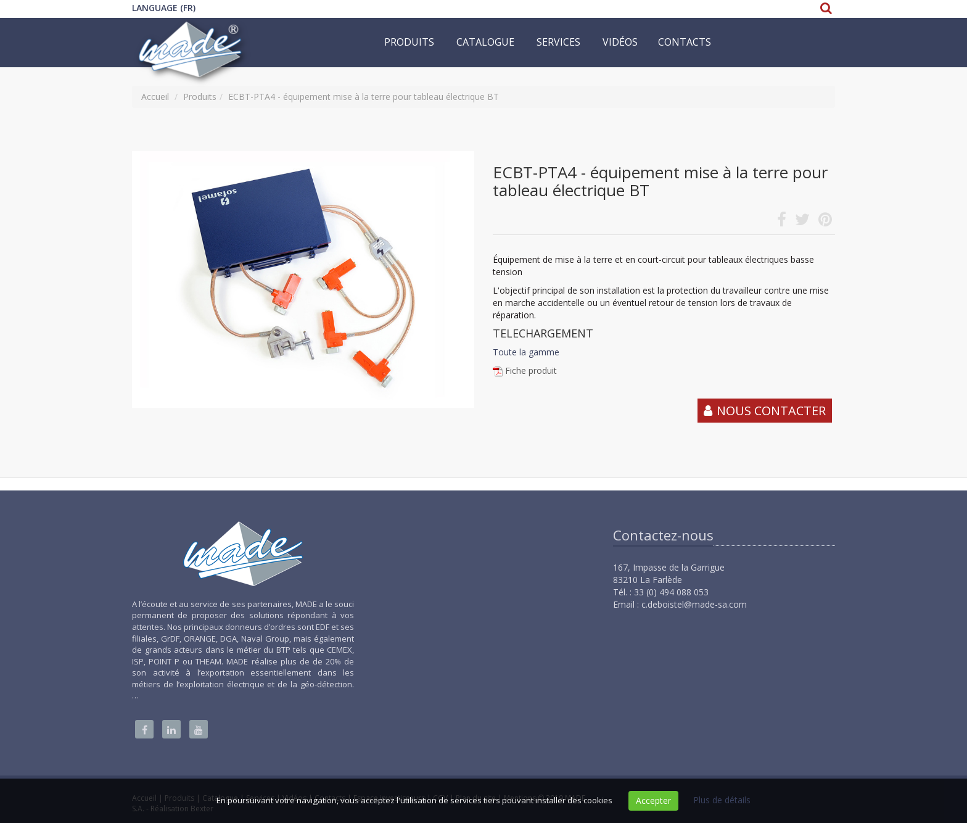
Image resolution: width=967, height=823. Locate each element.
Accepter (653, 800)
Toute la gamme (526, 352)
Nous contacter (771, 410)
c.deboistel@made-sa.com (694, 604)
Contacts (684, 42)
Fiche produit (531, 370)
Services (558, 42)
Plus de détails (722, 800)
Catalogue (485, 42)
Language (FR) (163, 8)
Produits (409, 42)
